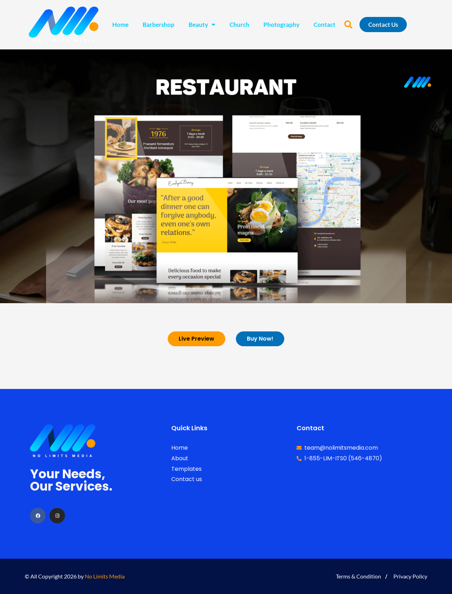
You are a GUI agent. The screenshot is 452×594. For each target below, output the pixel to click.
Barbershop (158, 24)
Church (239, 24)
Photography (281, 24)
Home (120, 24)
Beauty (202, 24)
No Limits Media (105, 576)
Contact (324, 24)
